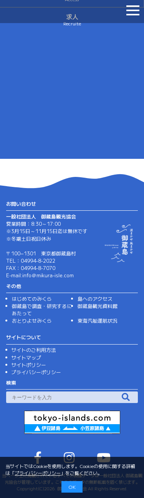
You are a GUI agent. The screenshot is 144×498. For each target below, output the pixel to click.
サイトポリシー (28, 364)
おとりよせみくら (32, 320)
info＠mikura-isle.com (48, 275)
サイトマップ (26, 357)
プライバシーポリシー (38, 473)
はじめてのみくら (32, 298)
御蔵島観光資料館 (98, 306)
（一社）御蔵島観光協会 (34, 10)
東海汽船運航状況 (98, 320)
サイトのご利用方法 (33, 349)
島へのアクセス (95, 298)
